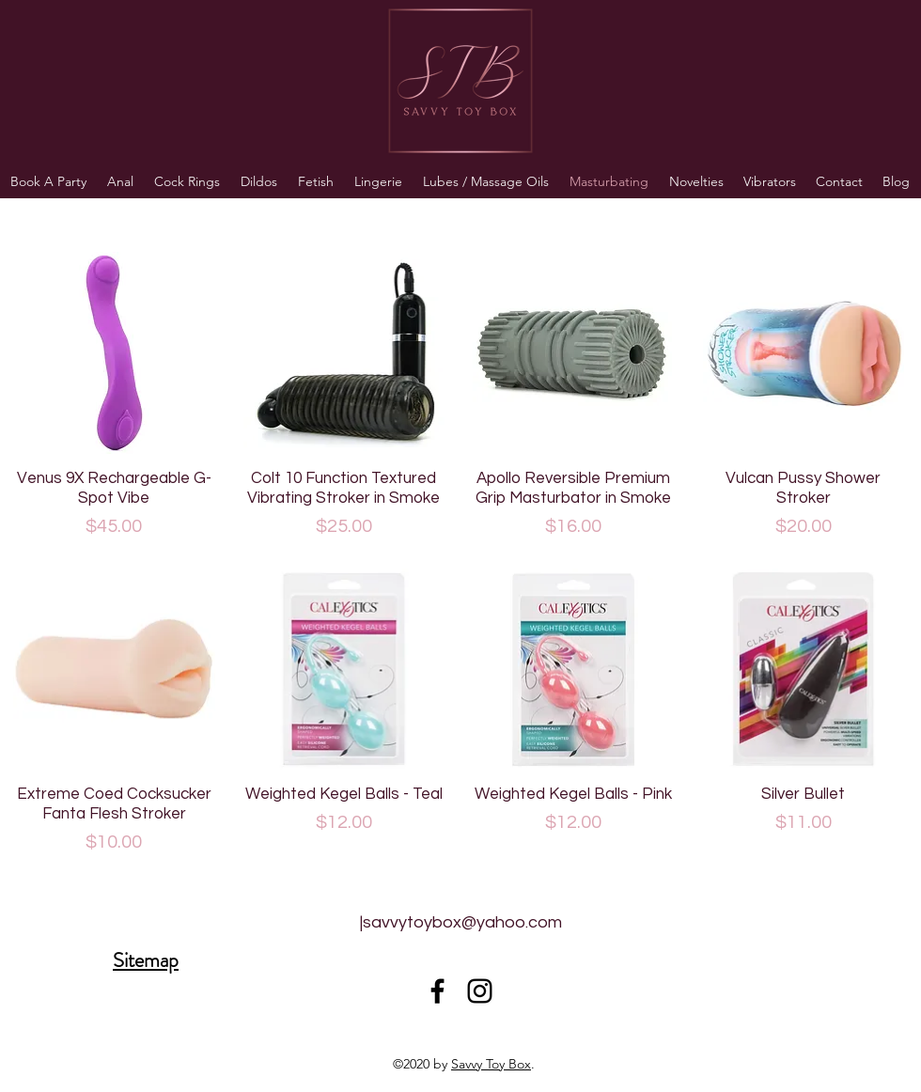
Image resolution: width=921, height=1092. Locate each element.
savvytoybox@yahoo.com (462, 922)
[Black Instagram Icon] (479, 991)
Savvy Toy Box (491, 1063)
